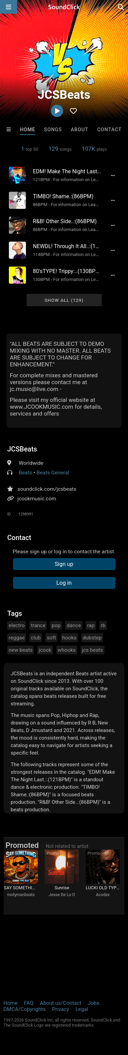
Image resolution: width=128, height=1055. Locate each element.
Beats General (53, 473)
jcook (45, 650)
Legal (81, 1009)
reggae (17, 638)
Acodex (103, 894)
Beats (25, 473)
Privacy (60, 1009)
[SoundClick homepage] (64, 6)
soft (51, 638)
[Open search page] (121, 7)
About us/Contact (60, 1003)
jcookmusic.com (36, 499)
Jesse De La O (62, 894)
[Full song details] (113, 175)
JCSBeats (22, 449)
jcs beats (92, 650)
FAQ (28, 1003)
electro (17, 625)
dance (74, 625)
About (79, 130)
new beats (20, 650)
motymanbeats (21, 894)
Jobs (93, 1003)
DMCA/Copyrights (24, 1009)
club (36, 638)
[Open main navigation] (8, 7)
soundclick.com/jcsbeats (46, 489)
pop (56, 625)
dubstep (92, 638)
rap (91, 625)
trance (38, 625)
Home (27, 130)
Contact (109, 130)
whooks (67, 650)
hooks (69, 638)
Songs (53, 130)
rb (103, 625)
